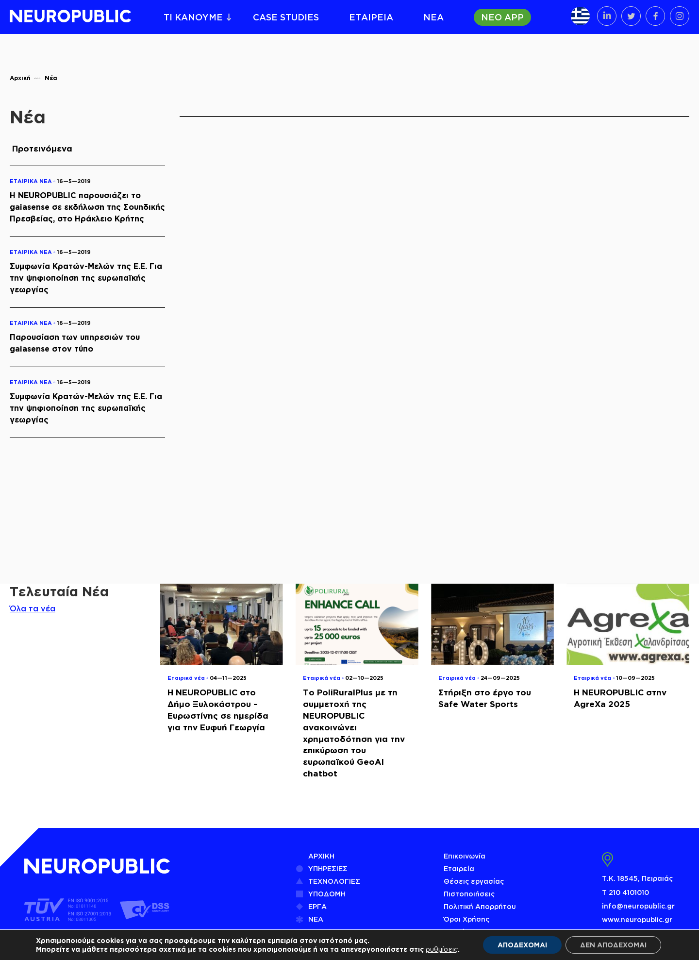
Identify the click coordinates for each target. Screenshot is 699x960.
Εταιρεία (459, 868)
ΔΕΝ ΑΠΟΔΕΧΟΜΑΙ (613, 944)
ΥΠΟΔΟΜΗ (327, 893)
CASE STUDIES (286, 17)
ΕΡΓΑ (317, 906)
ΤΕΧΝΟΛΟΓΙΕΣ (334, 881)
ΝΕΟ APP (502, 17)
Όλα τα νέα (32, 608)
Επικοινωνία (464, 855)
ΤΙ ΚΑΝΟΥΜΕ (193, 17)
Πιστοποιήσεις (469, 893)
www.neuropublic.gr (637, 919)
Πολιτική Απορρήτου (480, 906)
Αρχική (20, 78)
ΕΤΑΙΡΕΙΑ (371, 17)
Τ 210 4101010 (625, 892)
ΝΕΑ (433, 17)
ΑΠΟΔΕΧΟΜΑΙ (522, 944)
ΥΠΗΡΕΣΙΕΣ (328, 868)
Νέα (51, 78)
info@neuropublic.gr (638, 905)
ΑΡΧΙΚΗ (321, 855)
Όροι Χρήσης (466, 919)
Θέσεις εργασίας (474, 881)
